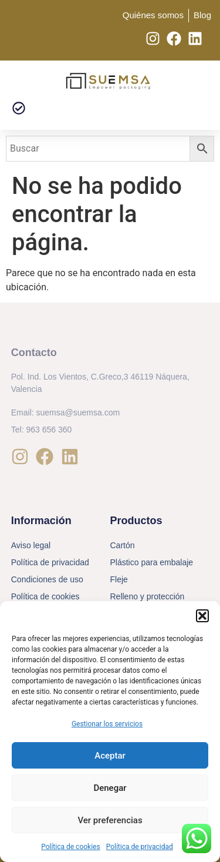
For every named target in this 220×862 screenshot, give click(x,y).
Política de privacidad (139, 847)
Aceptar (110, 755)
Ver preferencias (109, 820)
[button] (202, 616)
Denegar (109, 788)
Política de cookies (70, 847)
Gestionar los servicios (107, 724)
